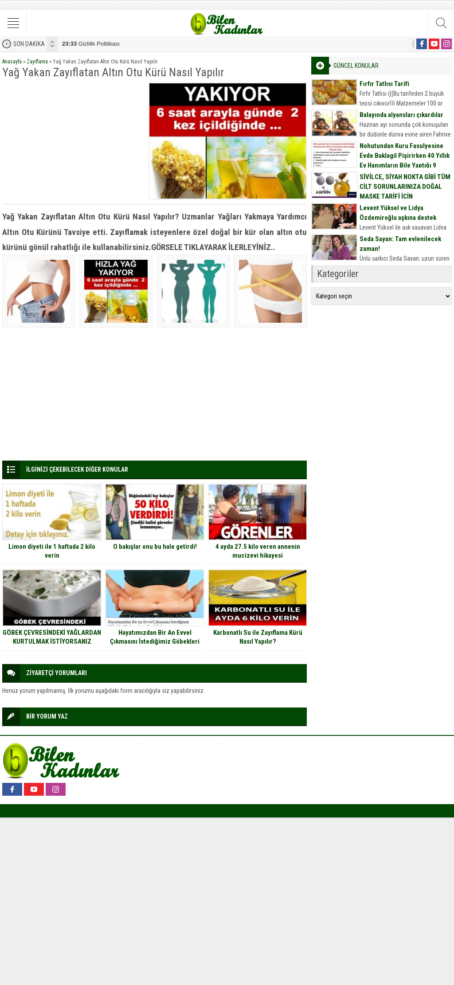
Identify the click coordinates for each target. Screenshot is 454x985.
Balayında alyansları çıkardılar (401, 115)
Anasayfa (12, 62)
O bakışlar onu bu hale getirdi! (155, 547)
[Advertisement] (72, 137)
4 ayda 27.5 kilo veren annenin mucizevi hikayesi (257, 551)
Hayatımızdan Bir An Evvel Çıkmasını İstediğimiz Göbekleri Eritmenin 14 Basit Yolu (155, 641)
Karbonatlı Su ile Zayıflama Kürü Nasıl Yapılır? (257, 637)
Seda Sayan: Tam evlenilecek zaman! (400, 244)
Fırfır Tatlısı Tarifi (384, 84)
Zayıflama (37, 62)
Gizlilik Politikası (91, 43)
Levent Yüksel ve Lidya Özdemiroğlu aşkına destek (398, 213)
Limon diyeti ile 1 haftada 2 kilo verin (51, 551)
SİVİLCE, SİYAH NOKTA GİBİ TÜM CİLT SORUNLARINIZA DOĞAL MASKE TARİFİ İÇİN (405, 186)
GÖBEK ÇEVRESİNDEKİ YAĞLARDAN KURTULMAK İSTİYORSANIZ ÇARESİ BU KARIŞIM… (52, 641)
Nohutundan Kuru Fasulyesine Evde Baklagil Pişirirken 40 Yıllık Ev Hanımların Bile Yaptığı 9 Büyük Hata (405, 160)
